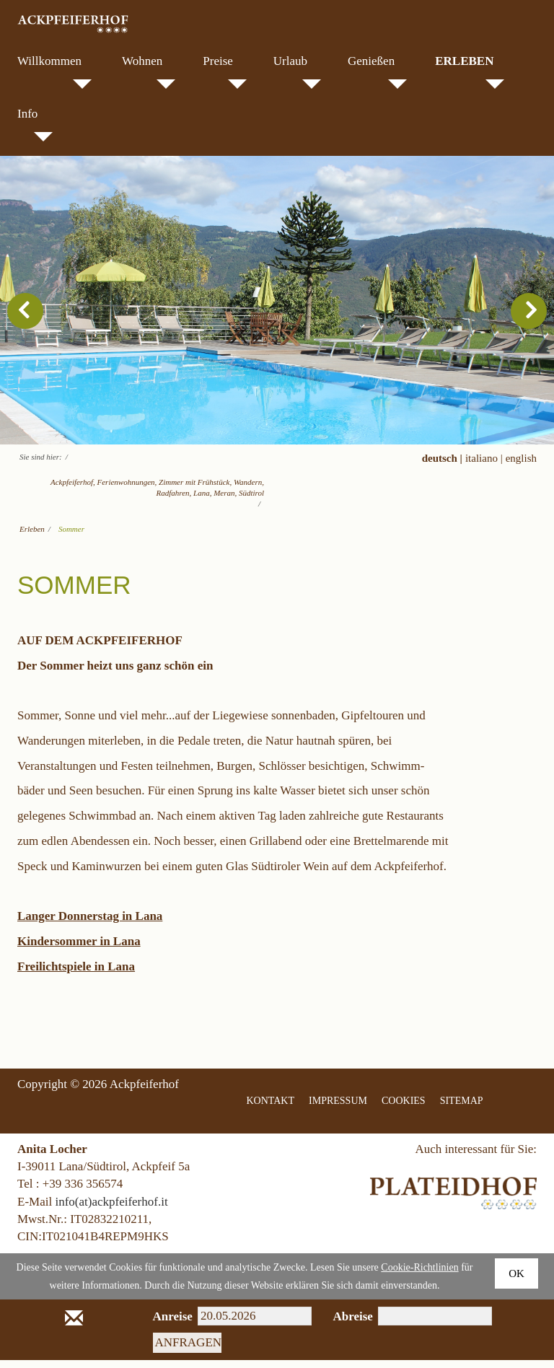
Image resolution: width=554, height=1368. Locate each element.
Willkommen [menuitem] (54, 71)
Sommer (71, 536)
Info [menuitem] (35, 124)
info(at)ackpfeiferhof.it (111, 1209)
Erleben (32, 536)
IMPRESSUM (338, 1107)
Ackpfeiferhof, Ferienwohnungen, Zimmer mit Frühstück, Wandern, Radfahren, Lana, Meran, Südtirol (157, 495)
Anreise (165, 1324)
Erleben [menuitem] (469, 71)
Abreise (345, 1324)
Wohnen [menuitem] (148, 71)
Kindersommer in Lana (79, 949)
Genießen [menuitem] (377, 71)
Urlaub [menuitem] (297, 71)
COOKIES (404, 1107)
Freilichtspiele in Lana (76, 974)
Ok (516, 1281)
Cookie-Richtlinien (419, 1275)
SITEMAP (461, 1107)
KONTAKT (271, 1107)
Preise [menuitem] (225, 71)
